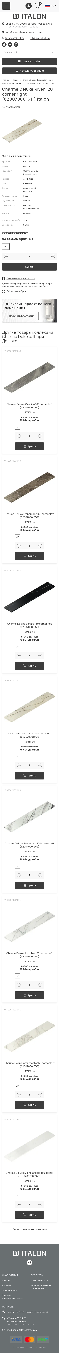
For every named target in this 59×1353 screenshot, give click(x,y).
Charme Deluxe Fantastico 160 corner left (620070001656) (29, 845)
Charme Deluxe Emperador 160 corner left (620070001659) (29, 515)
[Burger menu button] (6, 6)
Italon (16, 80)
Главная (5, 80)
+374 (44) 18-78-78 (14, 37)
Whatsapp (4, 44)
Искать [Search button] (53, 52)
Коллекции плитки (39, 1280)
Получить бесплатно (21, 316)
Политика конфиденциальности (12, 1296)
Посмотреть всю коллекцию (30, 1229)
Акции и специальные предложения (41, 1287)
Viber (16, 44)
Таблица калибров (16, 291)
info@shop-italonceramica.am (24, 32)
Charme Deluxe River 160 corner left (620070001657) (29, 735)
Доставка (6, 1285)
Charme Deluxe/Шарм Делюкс (37, 80)
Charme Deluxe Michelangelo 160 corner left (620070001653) (29, 1174)
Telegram (10, 44)
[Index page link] (29, 16)
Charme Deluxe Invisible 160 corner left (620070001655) (29, 955)
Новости (6, 1280)
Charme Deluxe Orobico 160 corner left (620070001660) (30, 406)
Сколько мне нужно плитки (21, 278)
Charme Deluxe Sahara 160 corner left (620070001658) (29, 625)
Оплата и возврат (10, 1290)
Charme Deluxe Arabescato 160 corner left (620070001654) (29, 1064)
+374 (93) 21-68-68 (40, 37)
